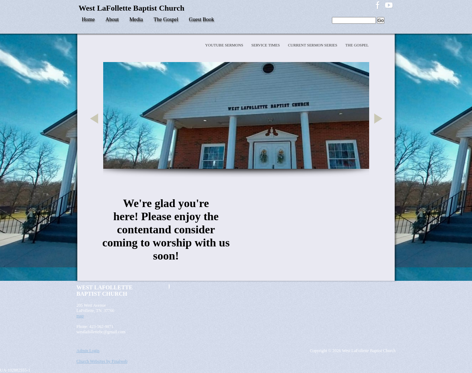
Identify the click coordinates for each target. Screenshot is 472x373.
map (80, 315)
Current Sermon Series (313, 45)
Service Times (266, 45)
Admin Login (88, 350)
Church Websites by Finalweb (102, 361)
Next (379, 127)
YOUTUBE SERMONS (224, 45)
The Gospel (166, 19)
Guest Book (201, 19)
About (112, 19)
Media (136, 19)
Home (88, 19)
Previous (95, 127)
